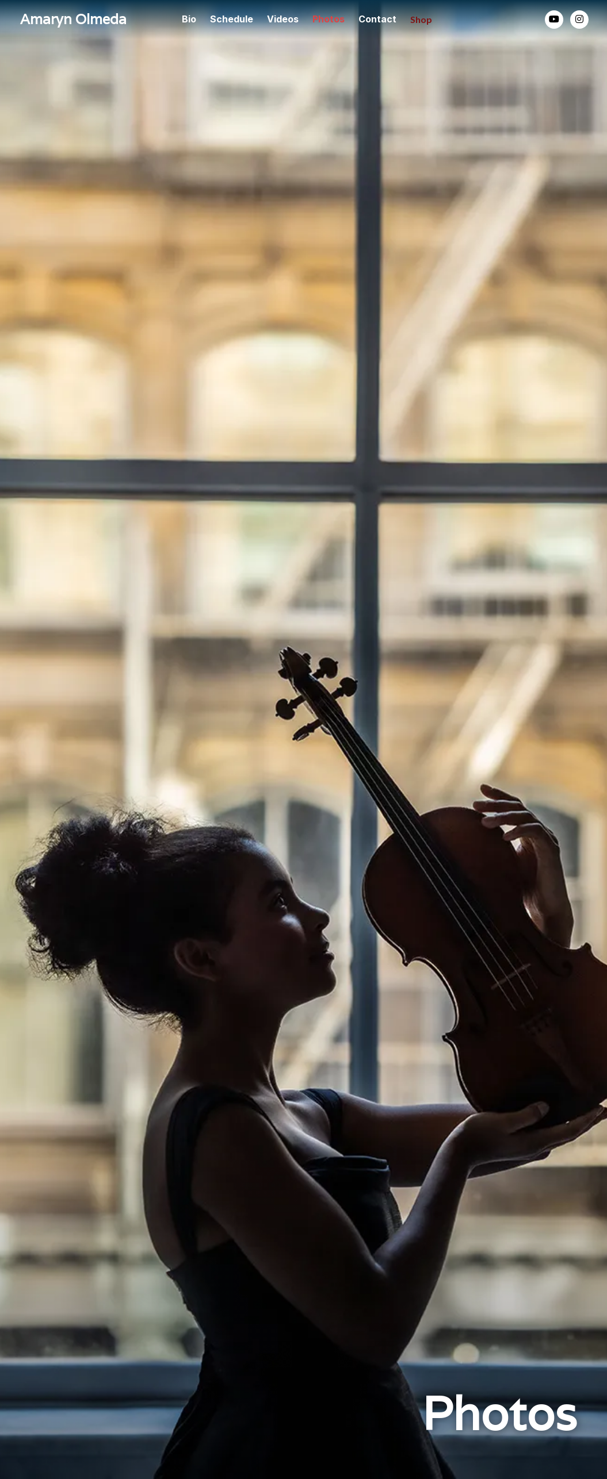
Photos (328, 19)
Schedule (231, 19)
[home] (77, 19)
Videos (283, 19)
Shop (421, 19)
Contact (377, 19)
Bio (189, 19)
